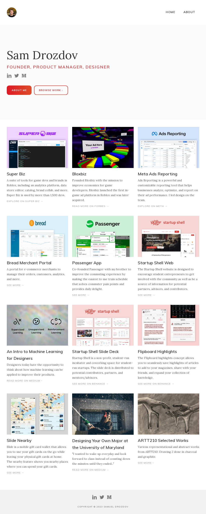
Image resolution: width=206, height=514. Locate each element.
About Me (19, 90)
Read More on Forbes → (90, 206)
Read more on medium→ (25, 380)
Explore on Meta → (152, 206)
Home (170, 12)
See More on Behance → (90, 383)
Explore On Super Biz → (25, 201)
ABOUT (189, 12)
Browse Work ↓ (51, 90)
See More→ (146, 462)
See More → (15, 285)
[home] (12, 12)
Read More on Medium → (90, 469)
